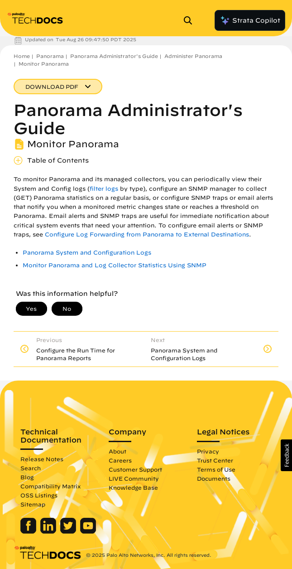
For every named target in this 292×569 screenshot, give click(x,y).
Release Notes (41, 459)
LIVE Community (134, 478)
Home (22, 56)
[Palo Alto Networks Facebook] (29, 531)
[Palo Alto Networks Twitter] (69, 531)
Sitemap (32, 504)
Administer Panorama (193, 56)
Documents (213, 478)
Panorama (50, 56)
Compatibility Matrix (50, 486)
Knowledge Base (133, 487)
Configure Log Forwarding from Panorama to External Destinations (147, 234)
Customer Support (135, 469)
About (117, 451)
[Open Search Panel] (190, 20)
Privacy (208, 451)
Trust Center (215, 460)
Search (30, 468)
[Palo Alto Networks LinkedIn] (49, 531)
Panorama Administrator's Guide (114, 56)
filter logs (104, 188)
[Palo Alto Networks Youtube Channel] (88, 531)
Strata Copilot (250, 20)
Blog (27, 477)
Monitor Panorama (44, 64)
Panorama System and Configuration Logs (87, 252)
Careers (120, 460)
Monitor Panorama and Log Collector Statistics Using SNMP (114, 265)
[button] (286, 455)
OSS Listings (38, 495)
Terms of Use (216, 469)
